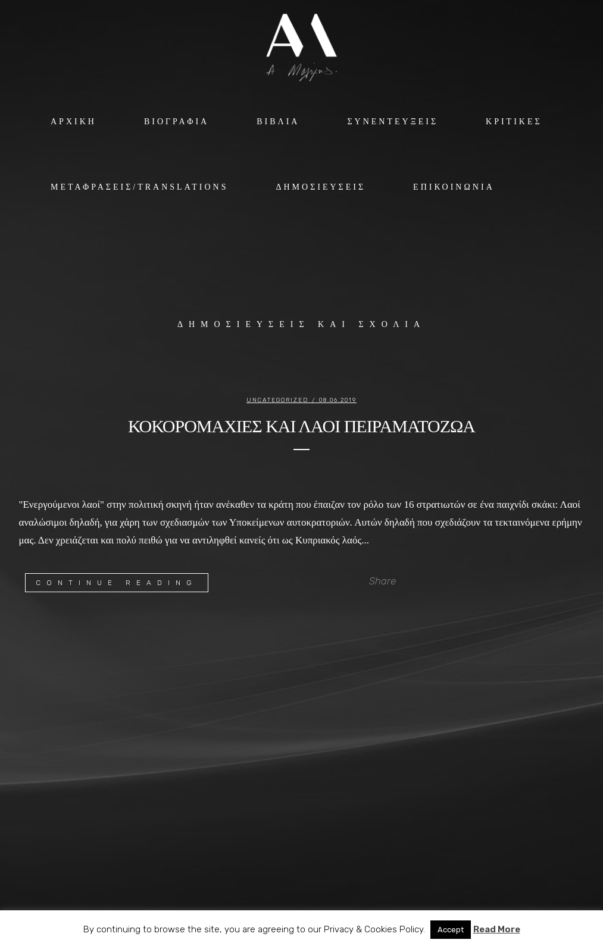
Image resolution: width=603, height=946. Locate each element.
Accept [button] (451, 929)
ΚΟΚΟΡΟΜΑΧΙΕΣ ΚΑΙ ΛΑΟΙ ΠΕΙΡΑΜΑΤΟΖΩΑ (301, 426)
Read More (496, 929)
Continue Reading (117, 583)
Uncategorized (277, 400)
